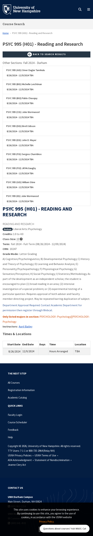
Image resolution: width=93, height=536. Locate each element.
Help (10, 437)
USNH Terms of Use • (47, 455)
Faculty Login (15, 415)
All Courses (14, 382)
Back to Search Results (46, 54)
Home (6, 33)
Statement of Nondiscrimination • (53, 460)
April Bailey (25, 326)
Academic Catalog (17, 397)
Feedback (13, 429)
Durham (7, 229)
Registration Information (21, 390)
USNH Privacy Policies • (21, 455)
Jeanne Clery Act (17, 464)
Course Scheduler (17, 422)
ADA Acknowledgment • (21, 460)
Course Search (14, 24)
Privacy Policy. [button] (46, 521)
